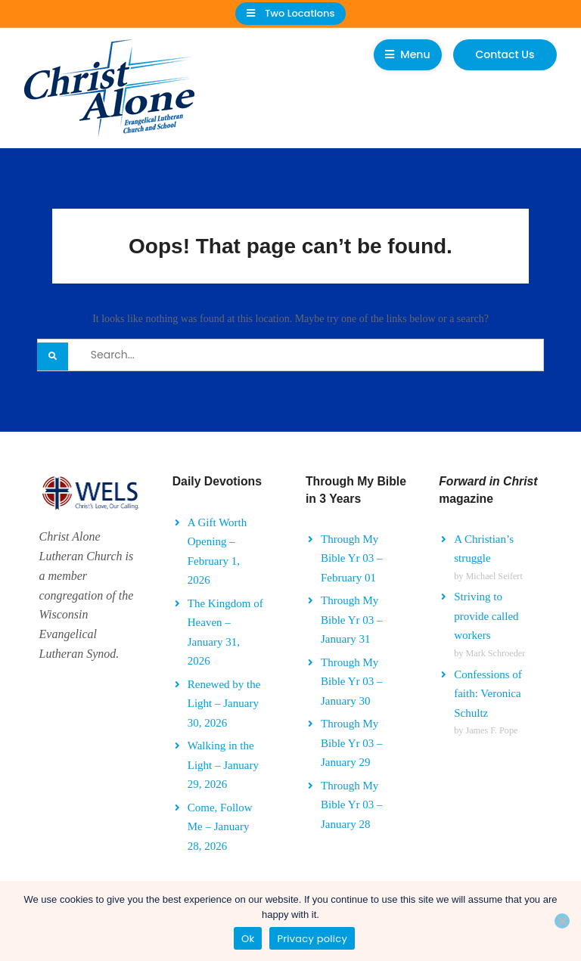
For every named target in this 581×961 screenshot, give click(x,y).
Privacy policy (312, 939)
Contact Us (505, 54)
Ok (247, 939)
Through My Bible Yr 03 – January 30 (352, 681)
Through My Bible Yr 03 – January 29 (352, 743)
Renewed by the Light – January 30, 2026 (224, 703)
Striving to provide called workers (486, 616)
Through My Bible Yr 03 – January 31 (352, 619)
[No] (562, 920)
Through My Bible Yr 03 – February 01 (352, 558)
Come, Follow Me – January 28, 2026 (220, 826)
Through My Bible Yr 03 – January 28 (352, 805)
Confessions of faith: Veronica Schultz (488, 693)
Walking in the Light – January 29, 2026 (223, 764)
